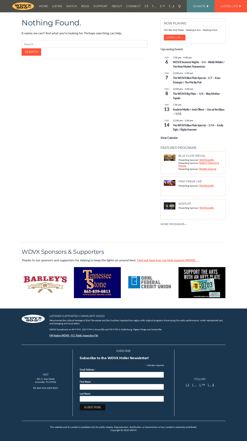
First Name (85, 381)
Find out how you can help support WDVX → (168, 260)
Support (100, 6)
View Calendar (169, 138)
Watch (71, 6)
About (117, 6)
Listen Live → (174, 37)
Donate (200, 6)
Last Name (85, 393)
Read (85, 6)
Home (43, 6)
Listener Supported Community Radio (77, 316)
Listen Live (231, 6)
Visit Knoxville (206, 160)
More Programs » (173, 224)
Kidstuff (184, 203)
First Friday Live (190, 181)
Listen (57, 6)
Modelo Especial (207, 169)
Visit (46, 374)
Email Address (88, 369)
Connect (133, 6)
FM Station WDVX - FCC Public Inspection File (73, 335)
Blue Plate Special (192, 155)
